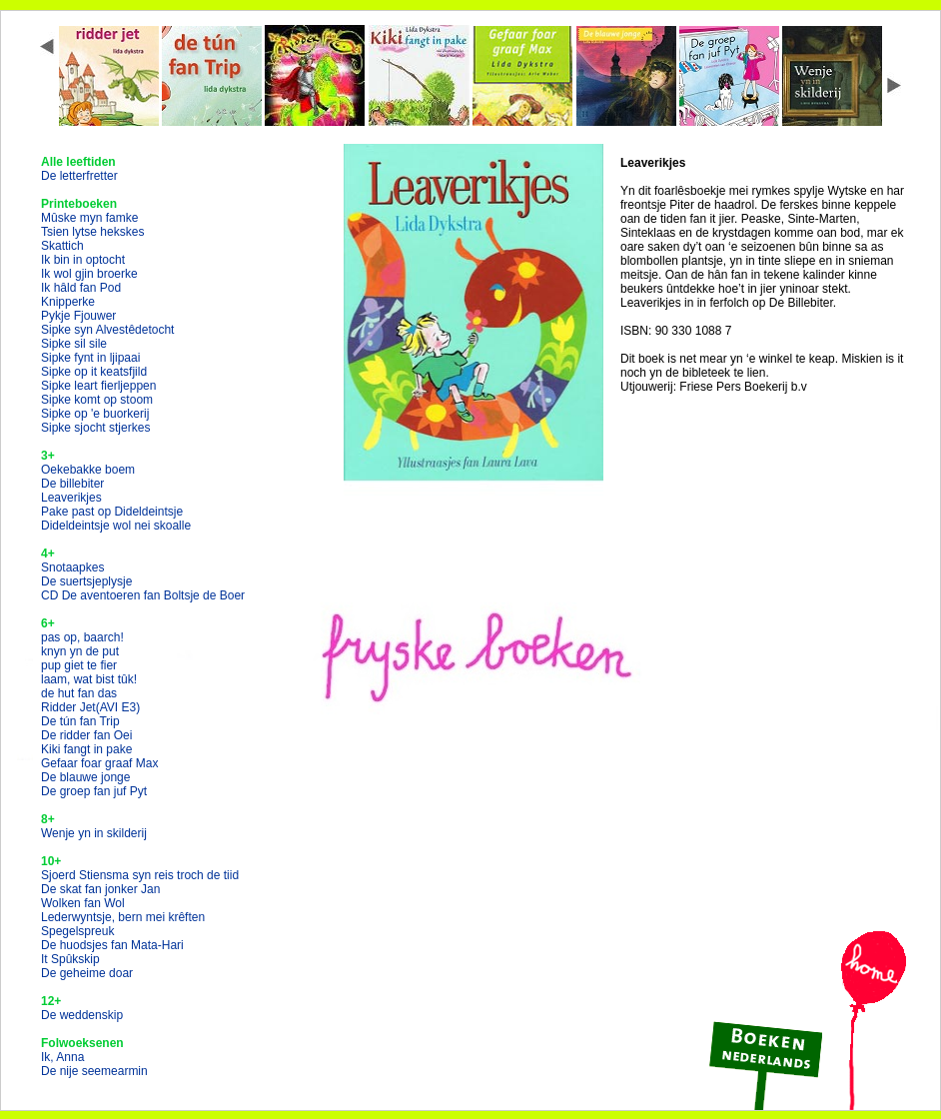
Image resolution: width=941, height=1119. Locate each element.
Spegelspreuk (77, 931)
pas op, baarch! (82, 637)
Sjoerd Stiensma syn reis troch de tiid (140, 875)
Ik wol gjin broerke (89, 274)
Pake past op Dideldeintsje (112, 512)
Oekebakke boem (88, 470)
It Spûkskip (70, 959)
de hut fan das (79, 693)
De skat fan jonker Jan (100, 889)
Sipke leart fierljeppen (98, 386)
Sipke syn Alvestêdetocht (107, 330)
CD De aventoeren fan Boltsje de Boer (143, 595)
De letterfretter (79, 176)
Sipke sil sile (74, 344)
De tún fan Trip (80, 721)
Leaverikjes (71, 498)
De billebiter (72, 484)
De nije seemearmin (94, 1071)
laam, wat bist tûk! (89, 679)
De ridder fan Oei (86, 735)
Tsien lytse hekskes (92, 232)
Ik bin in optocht (83, 260)
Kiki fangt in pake (86, 749)
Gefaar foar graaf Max (99, 763)
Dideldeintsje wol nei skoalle (116, 526)
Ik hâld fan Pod (81, 288)
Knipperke (68, 302)
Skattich (62, 246)
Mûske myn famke (89, 218)
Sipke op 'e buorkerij (95, 414)
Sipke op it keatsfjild (94, 372)
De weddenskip (82, 1015)
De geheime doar (87, 973)
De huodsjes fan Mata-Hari (112, 945)
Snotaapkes (72, 567)
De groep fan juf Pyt (94, 791)
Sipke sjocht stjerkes (95, 428)
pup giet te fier (79, 665)
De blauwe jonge (85, 777)
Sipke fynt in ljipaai (90, 358)
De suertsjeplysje (86, 581)
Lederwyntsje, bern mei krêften (123, 917)
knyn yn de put (80, 651)
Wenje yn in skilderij (94, 833)
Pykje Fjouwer (78, 316)
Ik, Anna (62, 1057)
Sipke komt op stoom (97, 400)
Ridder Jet (90, 707)
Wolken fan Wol (83, 903)
